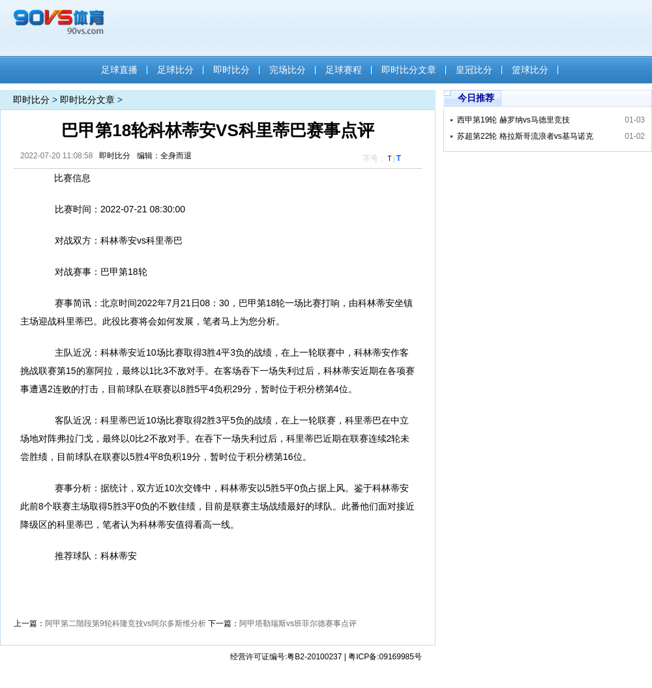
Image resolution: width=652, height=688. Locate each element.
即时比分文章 (408, 69)
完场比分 (287, 69)
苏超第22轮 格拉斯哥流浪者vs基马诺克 (525, 136)
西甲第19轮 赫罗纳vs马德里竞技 (513, 119)
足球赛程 (343, 69)
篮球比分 (530, 69)
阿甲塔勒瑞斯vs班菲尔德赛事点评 (298, 623)
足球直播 (119, 69)
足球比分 (175, 69)
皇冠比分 (474, 69)
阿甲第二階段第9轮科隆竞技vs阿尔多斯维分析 (125, 623)
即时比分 (231, 69)
